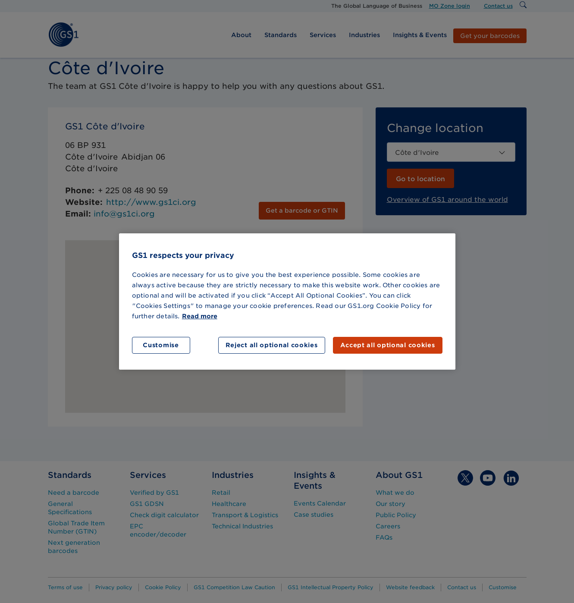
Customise (161, 345)
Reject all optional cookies (272, 345)
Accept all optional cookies (387, 345)
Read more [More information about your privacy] (199, 316)
